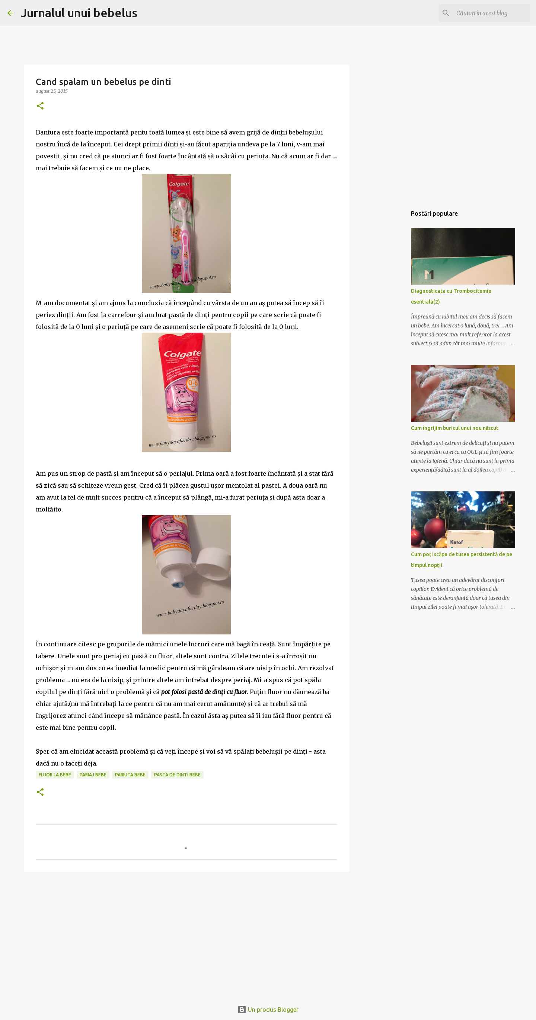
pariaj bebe (93, 774)
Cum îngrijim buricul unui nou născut (454, 428)
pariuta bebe (130, 774)
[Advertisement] (186, 935)
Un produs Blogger (268, 1009)
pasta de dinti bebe (177, 774)
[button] (40, 106)
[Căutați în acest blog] (491, 13)
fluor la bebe (55, 774)
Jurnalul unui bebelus (79, 12)
